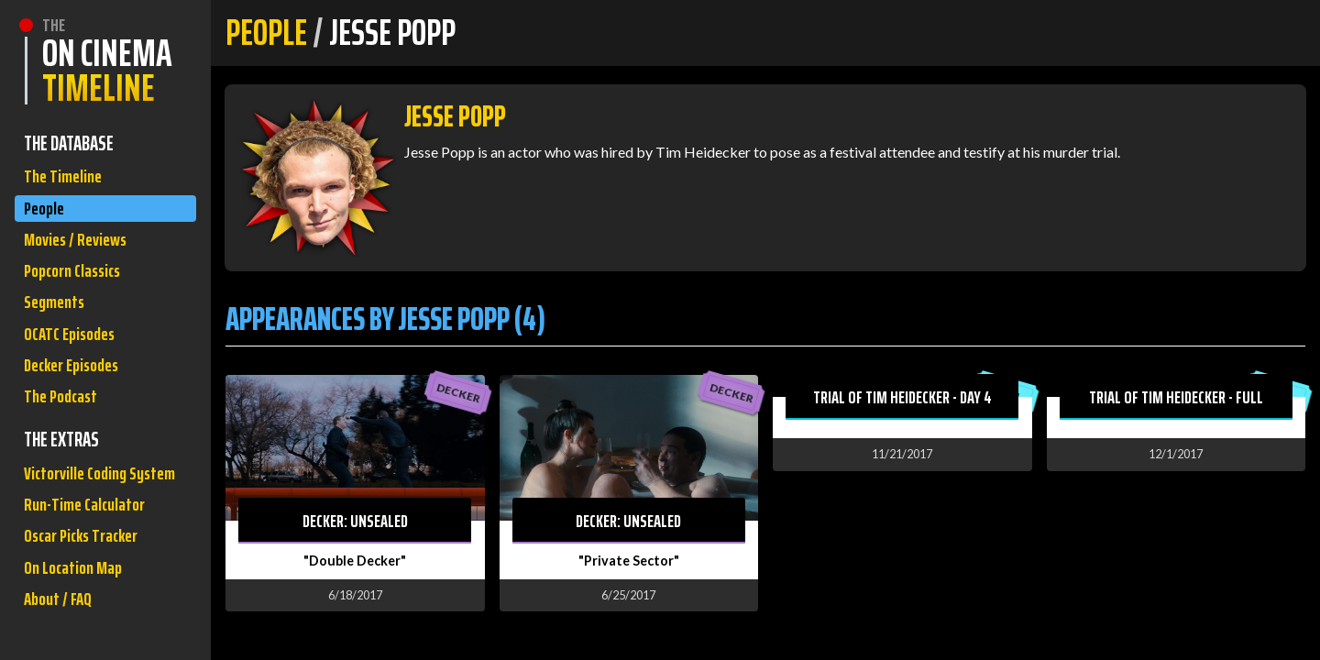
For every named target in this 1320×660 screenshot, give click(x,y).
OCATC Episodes (74, 352)
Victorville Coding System (80, 518)
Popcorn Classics (78, 283)
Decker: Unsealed (355, 520)
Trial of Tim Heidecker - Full (1176, 397)
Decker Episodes (77, 387)
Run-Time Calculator (90, 568)
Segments (57, 317)
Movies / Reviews (80, 248)
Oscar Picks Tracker (87, 603)
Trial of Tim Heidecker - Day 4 (902, 397)
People (46, 213)
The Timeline (65, 178)
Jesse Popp (455, 116)
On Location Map (77, 637)
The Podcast (64, 422)
